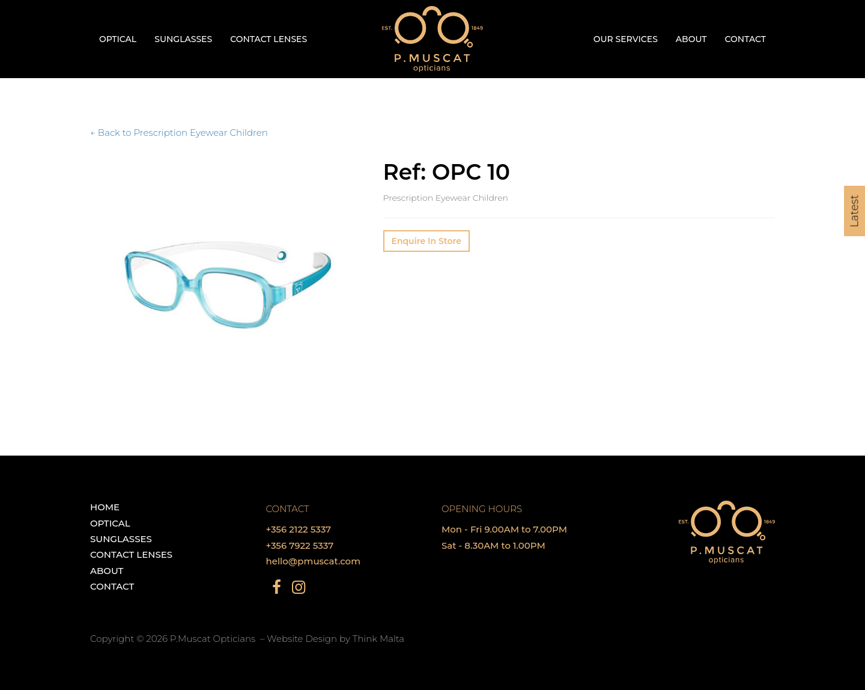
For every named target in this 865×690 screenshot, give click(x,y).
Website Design (302, 638)
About (691, 39)
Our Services (625, 39)
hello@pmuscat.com (313, 561)
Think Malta (378, 638)
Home (105, 507)
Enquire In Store (426, 241)
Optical (117, 39)
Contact (745, 39)
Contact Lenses (268, 39)
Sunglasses (183, 39)
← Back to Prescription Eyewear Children (179, 132)
